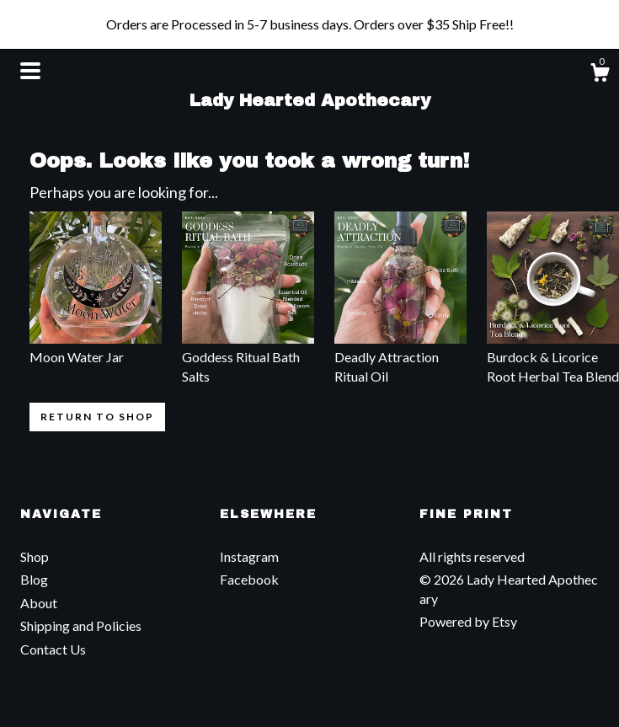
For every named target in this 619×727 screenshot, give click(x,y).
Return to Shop (97, 416)
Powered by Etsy (468, 621)
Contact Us (53, 649)
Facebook (249, 579)
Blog (34, 579)
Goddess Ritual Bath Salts (248, 357)
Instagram (249, 556)
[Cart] (599, 75)
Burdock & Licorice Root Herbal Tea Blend (553, 357)
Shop (34, 556)
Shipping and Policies (80, 625)
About (38, 603)
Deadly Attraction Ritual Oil (400, 357)
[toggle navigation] (30, 70)
